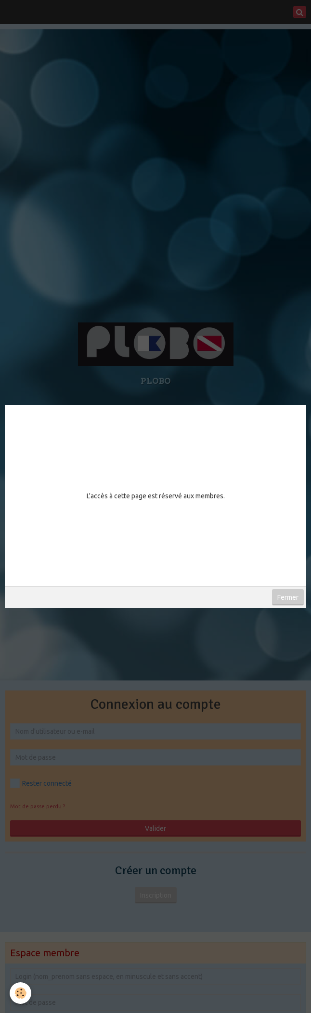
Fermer (287, 597)
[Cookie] (20, 993)
